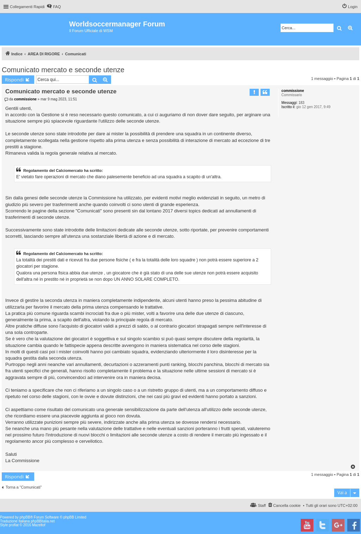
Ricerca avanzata (350, 28)
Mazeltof (38, 525)
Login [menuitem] (352, 7)
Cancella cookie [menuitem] (287, 505)
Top (353, 466)
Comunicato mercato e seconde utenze (63, 70)
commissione (292, 91)
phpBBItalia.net (43, 521)
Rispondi (14, 79)
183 (302, 103)
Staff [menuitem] (261, 505)
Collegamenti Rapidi (27, 7)
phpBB (25, 517)
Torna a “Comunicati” (24, 487)
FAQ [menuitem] (57, 7)
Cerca (339, 28)
